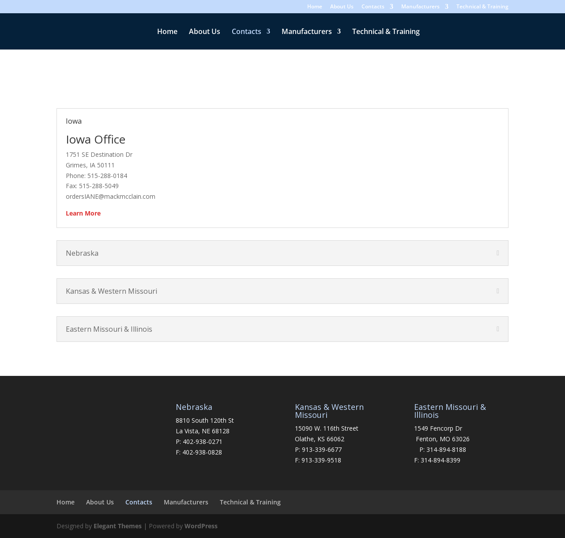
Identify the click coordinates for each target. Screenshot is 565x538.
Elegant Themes (118, 526)
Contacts (373, 7)
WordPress (201, 526)
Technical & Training (482, 7)
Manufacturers (420, 7)
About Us (342, 7)
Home (314, 7)
